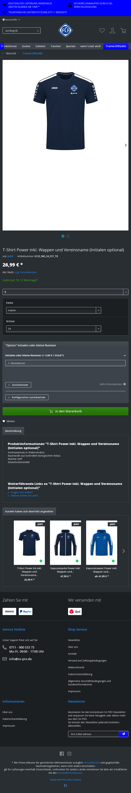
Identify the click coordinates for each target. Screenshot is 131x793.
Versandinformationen (69, 772)
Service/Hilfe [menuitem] (10, 20)
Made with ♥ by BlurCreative (65, 779)
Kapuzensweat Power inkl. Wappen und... (101, 570)
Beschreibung (13, 430)
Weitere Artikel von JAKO (23, 495)
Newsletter (74, 640)
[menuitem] (30, 30)
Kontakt (72, 653)
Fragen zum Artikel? (20, 492)
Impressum (74, 691)
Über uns (73, 646)
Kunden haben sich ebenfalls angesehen (29, 511)
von (5, 256)
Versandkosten (92, 762)
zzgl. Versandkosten (26, 272)
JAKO (10, 256)
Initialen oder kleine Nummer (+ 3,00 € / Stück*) (65, 355)
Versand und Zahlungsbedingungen (87, 660)
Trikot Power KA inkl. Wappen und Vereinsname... (29, 572)
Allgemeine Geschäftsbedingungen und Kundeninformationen (89, 682)
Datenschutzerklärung (80, 674)
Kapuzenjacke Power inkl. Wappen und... (65, 570)
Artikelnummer (25, 256)
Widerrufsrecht (76, 667)
